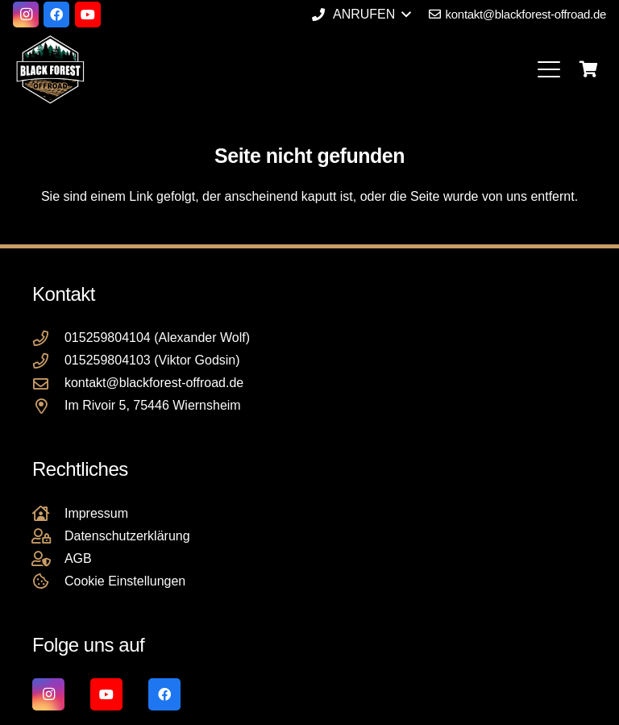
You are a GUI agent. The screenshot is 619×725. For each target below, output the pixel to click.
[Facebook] (56, 14)
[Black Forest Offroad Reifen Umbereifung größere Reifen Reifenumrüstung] (50, 69)
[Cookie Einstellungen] (48, 581)
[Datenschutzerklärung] (48, 536)
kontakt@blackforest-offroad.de (153, 383)
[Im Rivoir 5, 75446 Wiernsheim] (48, 406)
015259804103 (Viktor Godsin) (152, 360)
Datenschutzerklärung (127, 536)
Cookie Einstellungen (124, 581)
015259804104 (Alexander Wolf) (157, 337)
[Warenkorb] (588, 69)
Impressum (96, 513)
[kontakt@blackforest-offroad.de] (48, 383)
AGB (78, 558)
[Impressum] (48, 513)
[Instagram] (26, 14)
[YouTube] (88, 14)
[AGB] (48, 558)
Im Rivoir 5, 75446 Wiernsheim (152, 405)
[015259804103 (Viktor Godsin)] (48, 361)
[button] (361, 14)
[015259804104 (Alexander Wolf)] (48, 338)
